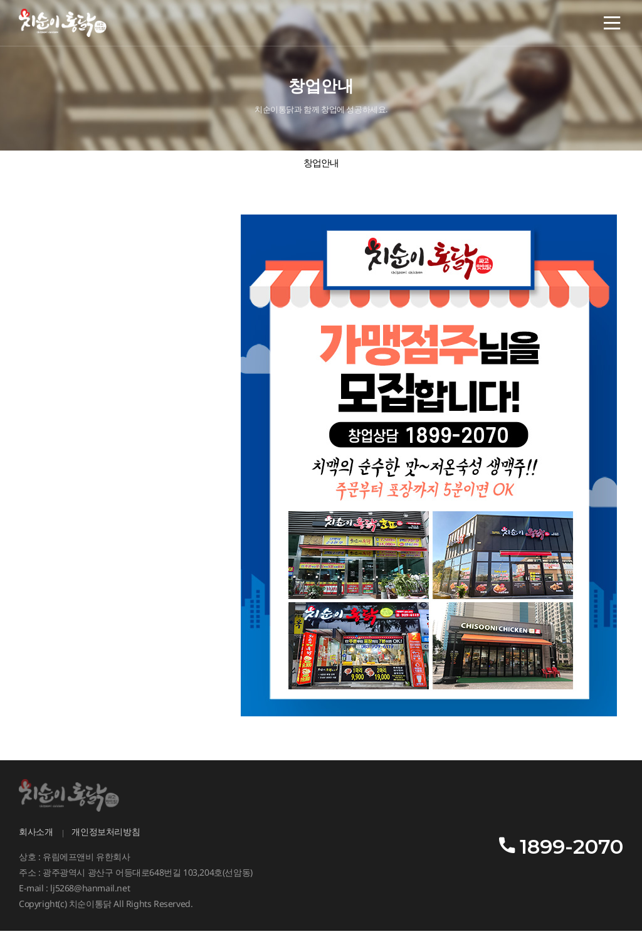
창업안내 (321, 165)
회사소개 (36, 835)
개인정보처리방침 (105, 835)
